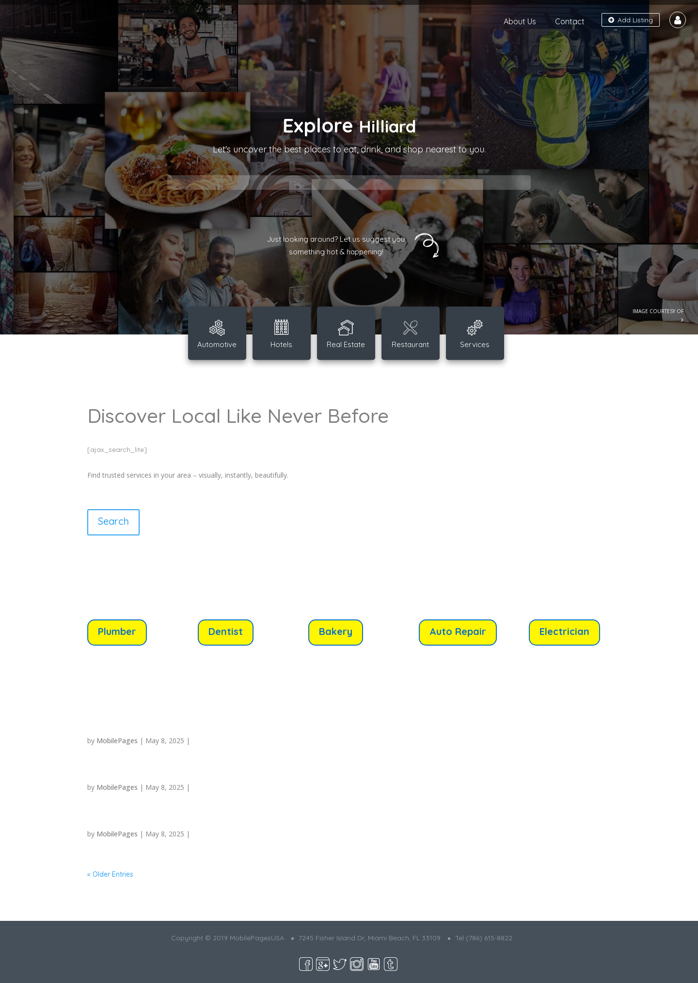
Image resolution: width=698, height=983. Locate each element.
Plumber (117, 631)
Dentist (225, 631)
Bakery (335, 631)
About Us (520, 21)
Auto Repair (457, 631)
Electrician (564, 631)
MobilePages (117, 740)
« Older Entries (110, 874)
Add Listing (630, 20)
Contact (570, 21)
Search (113, 521)
